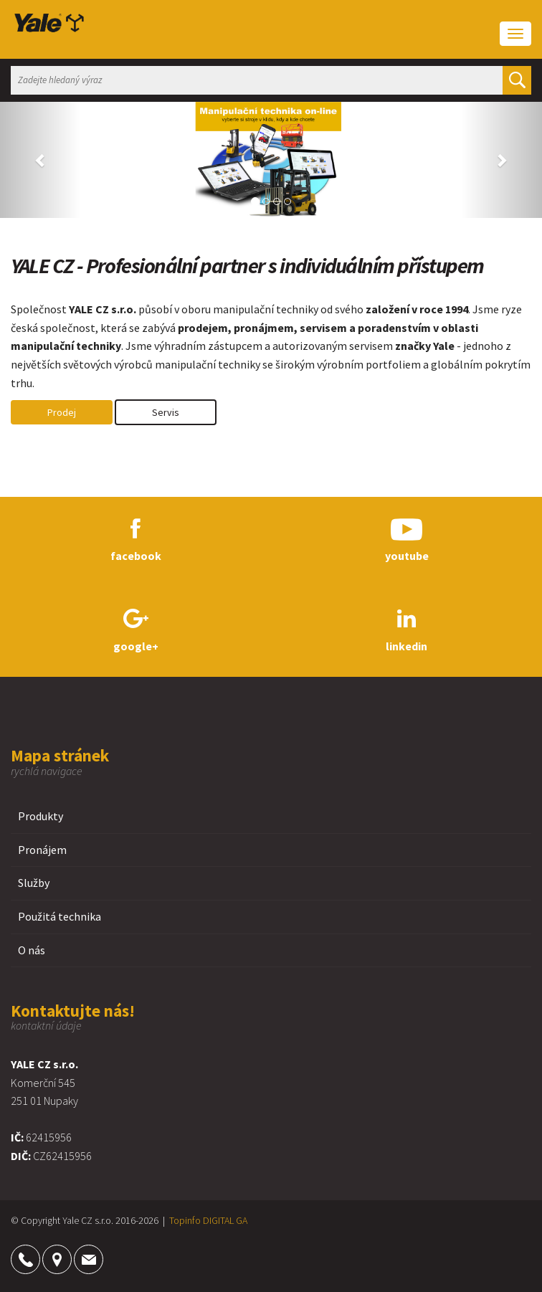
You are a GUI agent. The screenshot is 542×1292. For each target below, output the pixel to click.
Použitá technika (59, 916)
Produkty (40, 816)
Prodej (61, 412)
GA (241, 1220)
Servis (165, 412)
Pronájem (42, 849)
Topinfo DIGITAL (201, 1220)
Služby (33, 882)
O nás (31, 950)
